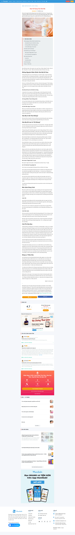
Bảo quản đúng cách (28, 56)
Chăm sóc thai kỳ (19, 1)
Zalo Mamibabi (14, 525)
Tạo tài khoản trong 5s (37, 388)
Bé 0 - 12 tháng (35, 5)
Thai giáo (14, 1)
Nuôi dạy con (25, 1)
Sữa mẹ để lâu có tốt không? (29, 50)
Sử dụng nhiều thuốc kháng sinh (31, 44)
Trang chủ (10, 1)
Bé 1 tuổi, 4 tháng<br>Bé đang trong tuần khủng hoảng (31, 337)
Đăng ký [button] (72, 1)
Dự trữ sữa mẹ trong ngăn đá (31, 54)
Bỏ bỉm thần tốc (42, 515)
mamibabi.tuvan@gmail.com (60, 520)
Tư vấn (35, 1)
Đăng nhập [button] (67, 1)
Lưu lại (29, 297)
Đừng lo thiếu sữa (27, 63)
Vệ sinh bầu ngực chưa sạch (30, 46)
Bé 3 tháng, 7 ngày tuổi (27, 346)
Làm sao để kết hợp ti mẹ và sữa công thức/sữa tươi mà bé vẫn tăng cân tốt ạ (34, 340)
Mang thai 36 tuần (26, 361)
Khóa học (29, 1)
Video (32, 1)
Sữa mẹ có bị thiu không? (29, 48)
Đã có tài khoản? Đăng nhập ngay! (37, 391)
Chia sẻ (45, 296)
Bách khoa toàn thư (28, 5)
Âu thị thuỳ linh (27, 360)
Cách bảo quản (28, 60)
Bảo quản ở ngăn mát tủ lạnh (31, 52)
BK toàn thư (39, 1)
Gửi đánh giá (46, 310)
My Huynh (26, 336)
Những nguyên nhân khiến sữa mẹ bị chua (32, 41)
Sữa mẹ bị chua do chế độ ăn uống (32, 43)
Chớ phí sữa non (27, 62)
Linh (25, 345)
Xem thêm (37, 425)
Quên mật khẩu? (37, 393)
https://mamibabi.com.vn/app (45, 293)
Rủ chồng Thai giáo (42, 513)
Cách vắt (26, 58)
